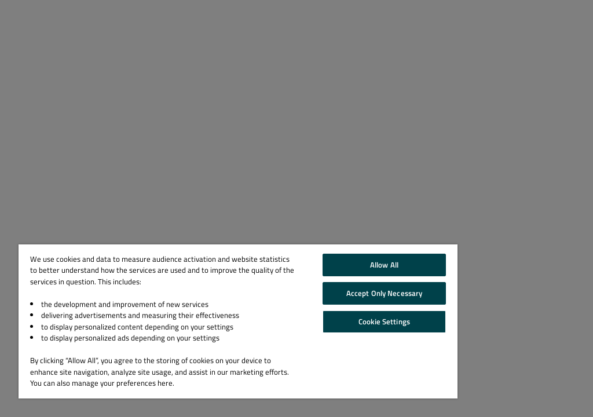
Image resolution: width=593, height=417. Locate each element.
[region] (238, 321)
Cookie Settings (384, 321)
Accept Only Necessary (384, 293)
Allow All (384, 264)
